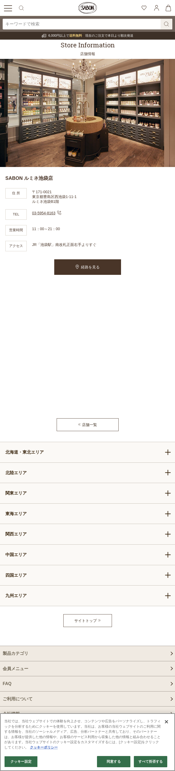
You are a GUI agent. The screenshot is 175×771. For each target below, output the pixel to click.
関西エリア (88, 534)
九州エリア (88, 595)
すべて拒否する (150, 761)
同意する (114, 761)
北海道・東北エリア (88, 452)
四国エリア (88, 575)
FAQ (7, 683)
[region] (87, 742)
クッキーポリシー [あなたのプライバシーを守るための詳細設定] (44, 747)
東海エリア (88, 513)
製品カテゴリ (15, 653)
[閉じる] (166, 722)
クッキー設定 (21, 761)
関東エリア (88, 493)
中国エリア (88, 554)
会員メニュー (15, 668)
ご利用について (18, 699)
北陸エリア (88, 472)
